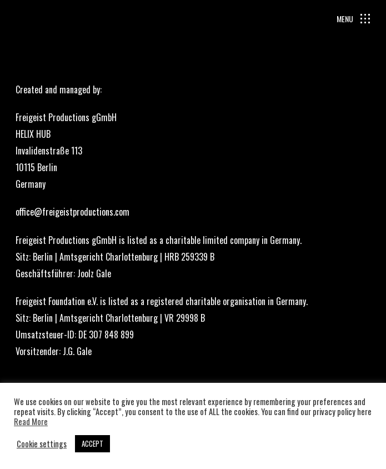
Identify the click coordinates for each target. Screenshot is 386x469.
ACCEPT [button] (92, 443)
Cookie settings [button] (42, 444)
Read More (31, 422)
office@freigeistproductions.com (72, 211)
